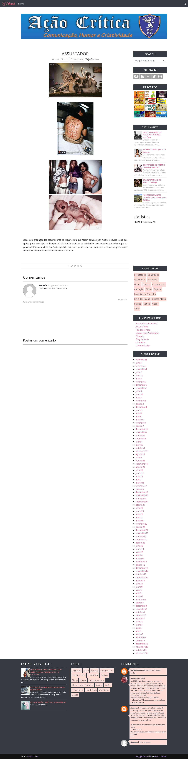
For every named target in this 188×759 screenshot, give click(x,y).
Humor (137, 284)
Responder (122, 299)
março (140, 419)
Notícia (146, 303)
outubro (140, 435)
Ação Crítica (33, 756)
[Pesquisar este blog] (147, 60)
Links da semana (142, 298)
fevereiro (141, 366)
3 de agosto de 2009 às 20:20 (58, 285)
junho (139, 375)
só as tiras (141, 342)
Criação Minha (159, 298)
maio (139, 378)
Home (21, 3)
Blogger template (143, 756)
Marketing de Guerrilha (145, 294)
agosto (140, 454)
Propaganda (76, 59)
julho (139, 362)
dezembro (141, 384)
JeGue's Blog (142, 326)
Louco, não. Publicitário (147, 333)
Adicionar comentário (33, 301)
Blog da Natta (142, 339)
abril (138, 416)
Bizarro (65, 59)
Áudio (137, 308)
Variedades (153, 279)
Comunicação (158, 284)
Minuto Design (143, 345)
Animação (139, 289)
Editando (140, 336)
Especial (158, 289)
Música (137, 303)
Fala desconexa (143, 329)
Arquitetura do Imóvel (146, 323)
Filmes (149, 289)
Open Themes (160, 756)
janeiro (140, 403)
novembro (141, 359)
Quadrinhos (139, 279)
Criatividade (153, 274)
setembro (141, 438)
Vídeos (155, 303)
